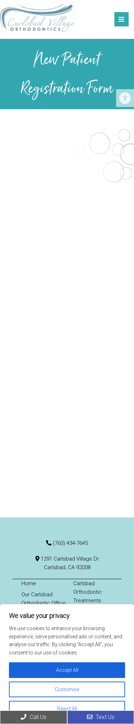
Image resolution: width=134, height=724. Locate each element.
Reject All (67, 709)
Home (28, 583)
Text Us (100, 717)
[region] (67, 664)
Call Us (33, 717)
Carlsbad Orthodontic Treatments (87, 592)
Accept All (67, 670)
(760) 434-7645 (70, 543)
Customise (67, 689)
